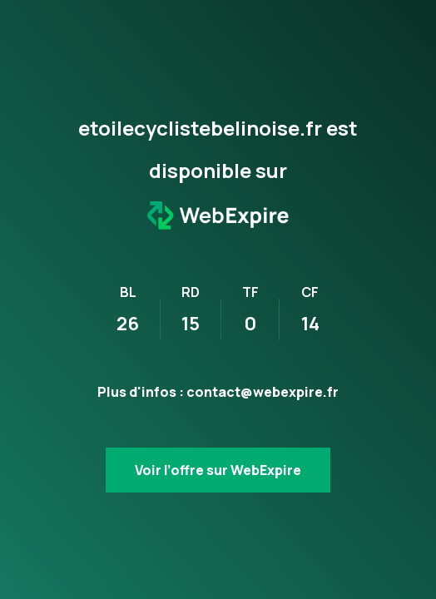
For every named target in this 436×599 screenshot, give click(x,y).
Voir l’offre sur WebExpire (218, 470)
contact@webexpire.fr (262, 392)
